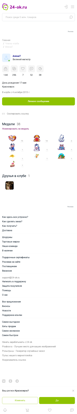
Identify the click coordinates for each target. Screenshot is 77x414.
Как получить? (9, 226)
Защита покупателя (12, 286)
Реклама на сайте (11, 262)
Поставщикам (9, 266)
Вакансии (7, 270)
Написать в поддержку (14, 281)
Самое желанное (11, 330)
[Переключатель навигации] (72, 6)
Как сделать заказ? (12, 221)
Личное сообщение (38, 101)
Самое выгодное (11, 322)
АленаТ (17, 56)
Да (57, 400)
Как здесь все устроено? (15, 217)
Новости (6, 310)
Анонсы (6, 306)
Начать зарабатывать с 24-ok (17, 342)
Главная (6, 40)
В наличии (7, 250)
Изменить (20, 400)
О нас (5, 295)
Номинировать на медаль (15, 128)
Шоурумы (7, 237)
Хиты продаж (9, 326)
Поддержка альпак (12, 315)
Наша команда (9, 246)
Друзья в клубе (16, 176)
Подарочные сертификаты (16, 257)
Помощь (6, 290)
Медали (11, 124)
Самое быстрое (10, 335)
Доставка (7, 230)
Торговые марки (10, 241)
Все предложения (11, 301)
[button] (5, 411)
